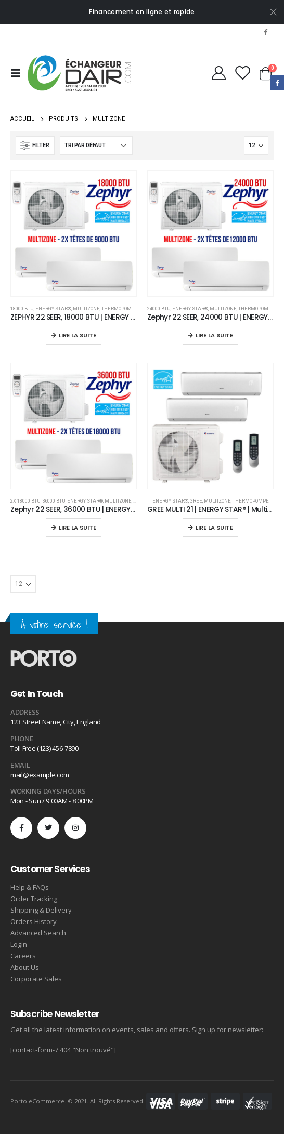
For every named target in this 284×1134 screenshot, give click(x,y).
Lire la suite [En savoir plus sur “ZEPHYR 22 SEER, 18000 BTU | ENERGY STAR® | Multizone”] (77, 335)
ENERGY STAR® (53, 308)
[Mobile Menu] (18, 73)
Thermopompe (119, 308)
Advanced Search (38, 933)
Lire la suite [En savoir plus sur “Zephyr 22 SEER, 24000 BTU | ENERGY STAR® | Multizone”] (214, 335)
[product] (73, 233)
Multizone (86, 308)
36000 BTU (54, 501)
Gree (196, 501)
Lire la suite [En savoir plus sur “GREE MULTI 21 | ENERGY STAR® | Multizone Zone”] (214, 527)
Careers (23, 955)
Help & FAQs (29, 887)
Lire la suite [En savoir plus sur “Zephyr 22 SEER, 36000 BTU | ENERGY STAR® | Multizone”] (77, 527)
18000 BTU (22, 308)
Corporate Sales (36, 978)
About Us (24, 967)
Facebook (277, 82)
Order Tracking (33, 898)
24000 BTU (159, 308)
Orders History (33, 921)
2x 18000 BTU (25, 501)
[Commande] (96, 145)
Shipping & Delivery (41, 910)
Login (18, 944)
